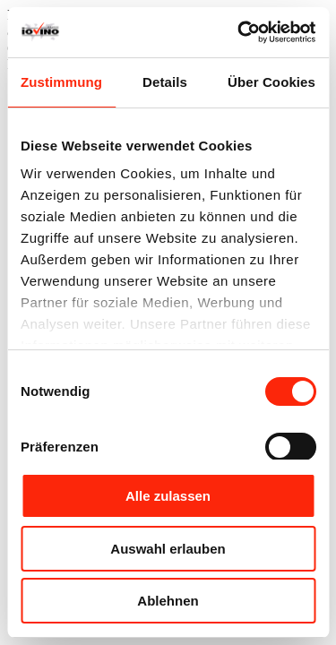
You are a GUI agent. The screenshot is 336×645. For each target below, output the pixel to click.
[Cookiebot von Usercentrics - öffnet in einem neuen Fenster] (239, 32)
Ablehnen (167, 600)
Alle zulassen (168, 495)
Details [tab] (164, 82)
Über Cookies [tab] (271, 82)
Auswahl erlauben (167, 548)
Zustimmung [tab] (61, 82)
